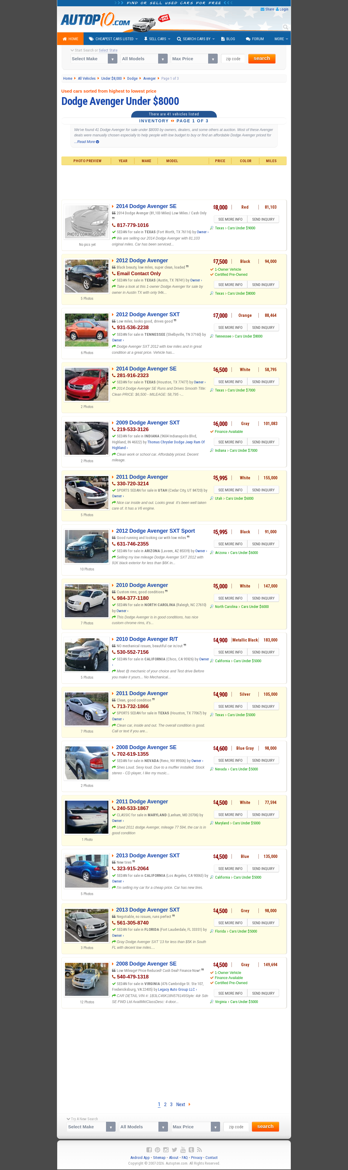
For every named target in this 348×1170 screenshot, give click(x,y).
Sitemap (159, 1158)
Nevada (221, 770)
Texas (219, 229)
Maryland (222, 824)
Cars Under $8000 (241, 294)
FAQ (185, 1158)
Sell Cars (155, 39)
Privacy (196, 1158)
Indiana (220, 451)
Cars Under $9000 (241, 229)
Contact (211, 1158)
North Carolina (226, 607)
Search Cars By (194, 39)
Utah (218, 499)
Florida (220, 932)
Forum (255, 39)
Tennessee (223, 337)
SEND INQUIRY (264, 220)
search (262, 58)
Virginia (221, 1002)
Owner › (203, 232)
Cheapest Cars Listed (111, 39)
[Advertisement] (174, 181)
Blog (228, 39)
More (279, 39)
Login (284, 9)
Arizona (221, 553)
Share (269, 9)
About (173, 1158)
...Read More (86, 142)
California (222, 661)
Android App (140, 1158)
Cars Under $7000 (241, 391)
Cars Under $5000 (247, 661)
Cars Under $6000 (239, 499)
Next (183, 1105)
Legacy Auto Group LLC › (177, 989)
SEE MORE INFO (230, 220)
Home (70, 39)
